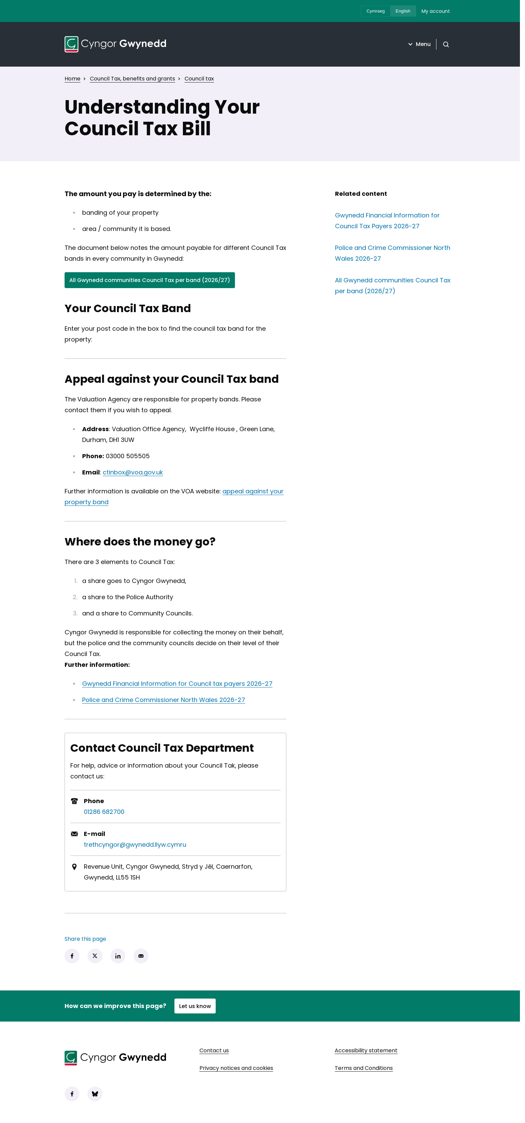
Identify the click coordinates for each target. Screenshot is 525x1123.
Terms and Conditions (364, 1068)
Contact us (214, 1050)
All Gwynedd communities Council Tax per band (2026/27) (149, 281)
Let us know (195, 1006)
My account (436, 11)
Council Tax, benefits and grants (132, 79)
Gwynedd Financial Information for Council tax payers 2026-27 (177, 683)
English (403, 11)
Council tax (199, 79)
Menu (418, 44)
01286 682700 (104, 812)
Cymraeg (375, 11)
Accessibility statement (366, 1050)
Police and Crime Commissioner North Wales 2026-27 (163, 700)
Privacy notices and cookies (236, 1068)
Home (72, 79)
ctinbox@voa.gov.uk (133, 472)
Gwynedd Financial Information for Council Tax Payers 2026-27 (395, 220)
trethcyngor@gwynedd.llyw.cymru (135, 844)
